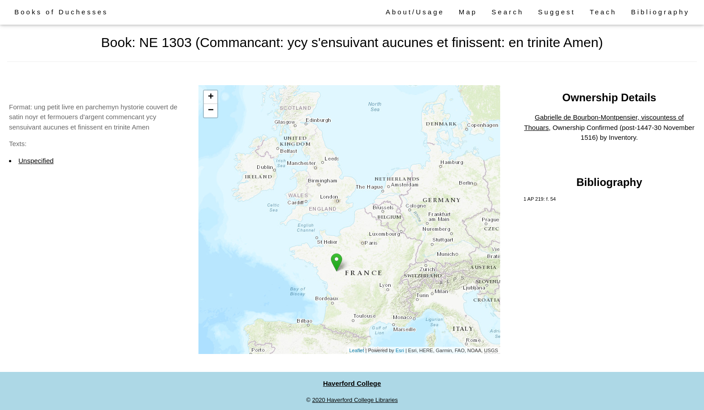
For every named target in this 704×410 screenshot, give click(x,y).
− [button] (211, 110)
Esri (400, 350)
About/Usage (415, 12)
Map (468, 12)
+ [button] (211, 97)
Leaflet (356, 350)
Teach (603, 12)
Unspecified (35, 160)
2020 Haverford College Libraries (355, 400)
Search (508, 12)
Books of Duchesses (61, 12)
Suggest (556, 12)
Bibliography (660, 12)
